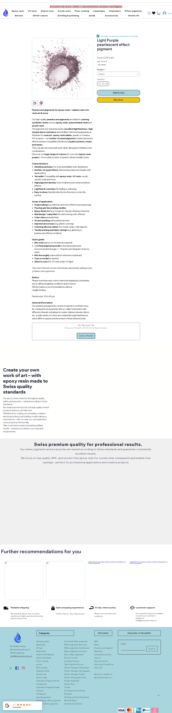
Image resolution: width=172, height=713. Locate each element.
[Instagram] (23, 668)
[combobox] (118, 74)
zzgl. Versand (102, 61)
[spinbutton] (103, 84)
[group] (86, 591)
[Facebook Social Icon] (16, 668)
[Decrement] (99, 84)
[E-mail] (132, 648)
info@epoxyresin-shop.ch (146, 620)
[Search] (149, 13)
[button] (18, 11)
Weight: (101, 69)
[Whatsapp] (10, 668)
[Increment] (107, 84)
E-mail (124, 644)
